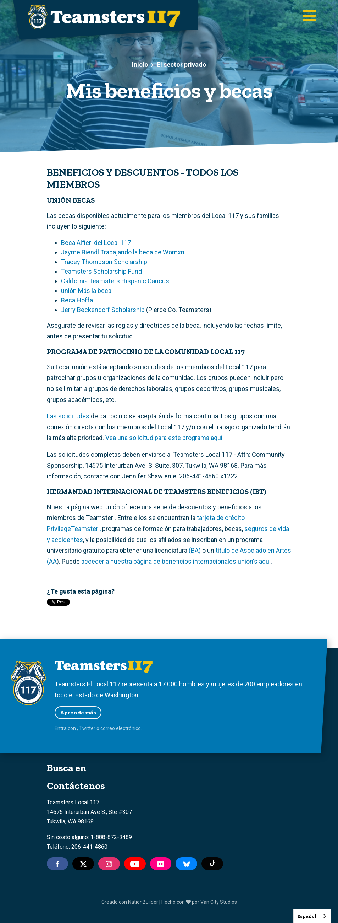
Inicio (140, 64)
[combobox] (312, 916)
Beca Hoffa (77, 300)
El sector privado (181, 64)
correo (107, 728)
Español (306, 916)
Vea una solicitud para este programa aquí (163, 437)
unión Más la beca (86, 290)
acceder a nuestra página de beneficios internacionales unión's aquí (176, 561)
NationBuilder (143, 902)
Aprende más (78, 712)
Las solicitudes (68, 416)
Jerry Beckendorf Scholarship (103, 309)
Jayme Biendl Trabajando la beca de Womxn (122, 252)
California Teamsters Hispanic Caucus (115, 281)
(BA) (195, 550)
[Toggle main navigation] (309, 16)
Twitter (87, 728)
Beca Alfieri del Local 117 (96, 242)
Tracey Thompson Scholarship (104, 261)
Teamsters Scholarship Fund (101, 271)
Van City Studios (218, 902)
